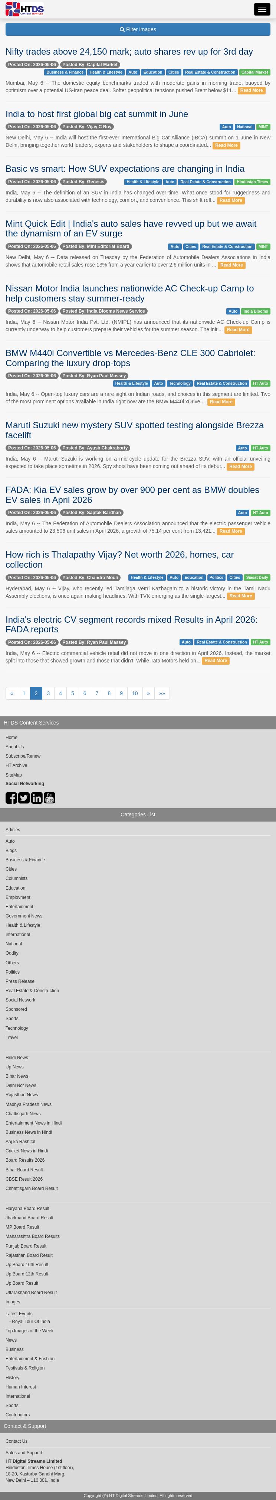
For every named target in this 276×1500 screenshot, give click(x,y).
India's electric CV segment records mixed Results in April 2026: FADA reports (132, 624)
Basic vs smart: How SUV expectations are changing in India (125, 169)
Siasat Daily (257, 577)
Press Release (20, 981)
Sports (12, 1018)
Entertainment (19, 906)
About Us (15, 746)
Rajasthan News (22, 1094)
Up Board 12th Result (27, 1274)
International (18, 934)
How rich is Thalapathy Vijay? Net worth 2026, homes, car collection (120, 559)
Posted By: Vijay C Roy (87, 126)
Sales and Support (24, 1452)
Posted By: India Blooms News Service (104, 311)
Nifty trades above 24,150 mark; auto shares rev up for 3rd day (129, 51)
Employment (18, 897)
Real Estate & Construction (210, 72)
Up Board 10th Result (27, 1264)
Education (153, 72)
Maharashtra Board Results (33, 1236)
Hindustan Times (252, 182)
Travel (12, 1037)
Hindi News (17, 1057)
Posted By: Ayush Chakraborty (95, 448)
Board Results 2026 (25, 1160)
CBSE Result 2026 (24, 1179)
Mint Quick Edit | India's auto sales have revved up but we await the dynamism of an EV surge (131, 228)
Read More (251, 90)
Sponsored (16, 1009)
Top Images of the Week (29, 1330)
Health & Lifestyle (106, 72)
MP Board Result (22, 1227)
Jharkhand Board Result (29, 1217)
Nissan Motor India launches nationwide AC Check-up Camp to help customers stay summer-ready (130, 293)
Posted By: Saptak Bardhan (92, 512)
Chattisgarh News (23, 1113)
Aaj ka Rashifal (20, 1141)
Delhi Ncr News (21, 1085)
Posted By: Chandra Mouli (90, 577)
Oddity (12, 953)
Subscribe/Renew (23, 756)
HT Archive (16, 765)
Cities (173, 72)
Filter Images (138, 29)
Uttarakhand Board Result (31, 1292)
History (12, 1377)
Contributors (18, 1414)
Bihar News (17, 1076)
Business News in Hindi (29, 1132)
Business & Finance (64, 72)
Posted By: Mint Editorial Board (96, 246)
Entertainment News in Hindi (34, 1123)
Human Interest (21, 1387)
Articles (13, 829)
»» (162, 693)
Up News (15, 1067)
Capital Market (255, 72)
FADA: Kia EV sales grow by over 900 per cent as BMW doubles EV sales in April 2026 (132, 494)
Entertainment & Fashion (30, 1358)
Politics (216, 577)
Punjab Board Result (26, 1246)
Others (12, 962)
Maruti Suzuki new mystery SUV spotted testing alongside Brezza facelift (135, 430)
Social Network (20, 1000)
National (244, 127)
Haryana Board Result (27, 1208)
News (11, 1340)
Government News (24, 916)
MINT (263, 127)
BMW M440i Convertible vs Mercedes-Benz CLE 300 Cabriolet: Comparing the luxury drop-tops (131, 358)
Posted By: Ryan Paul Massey (94, 375)
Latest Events (19, 1313)
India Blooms (256, 311)
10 (135, 693)
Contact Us (16, 1441)
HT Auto (260, 383)
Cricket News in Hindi (27, 1151)
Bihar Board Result (24, 1169)
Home (11, 737)
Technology (180, 383)
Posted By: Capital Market (90, 64)
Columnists (16, 878)
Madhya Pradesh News (29, 1104)
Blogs (11, 850)
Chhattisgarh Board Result (32, 1188)
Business (15, 1349)
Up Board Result (22, 1283)
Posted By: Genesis (84, 181)
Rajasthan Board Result (29, 1255)
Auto (132, 72)
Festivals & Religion (25, 1368)
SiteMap (14, 775)
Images (13, 1301)
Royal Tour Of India (31, 1321)
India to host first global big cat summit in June (97, 114)
